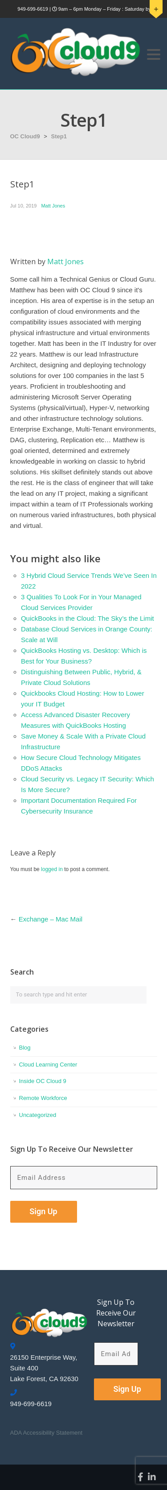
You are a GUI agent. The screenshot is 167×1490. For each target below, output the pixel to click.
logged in (52, 869)
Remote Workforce (43, 1098)
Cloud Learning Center (48, 1064)
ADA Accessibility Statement (46, 1432)
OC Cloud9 (25, 136)
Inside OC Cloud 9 (42, 1081)
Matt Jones (53, 205)
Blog (25, 1047)
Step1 (59, 136)
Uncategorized (38, 1115)
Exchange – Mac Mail (50, 919)
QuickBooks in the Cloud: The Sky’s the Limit (87, 618)
